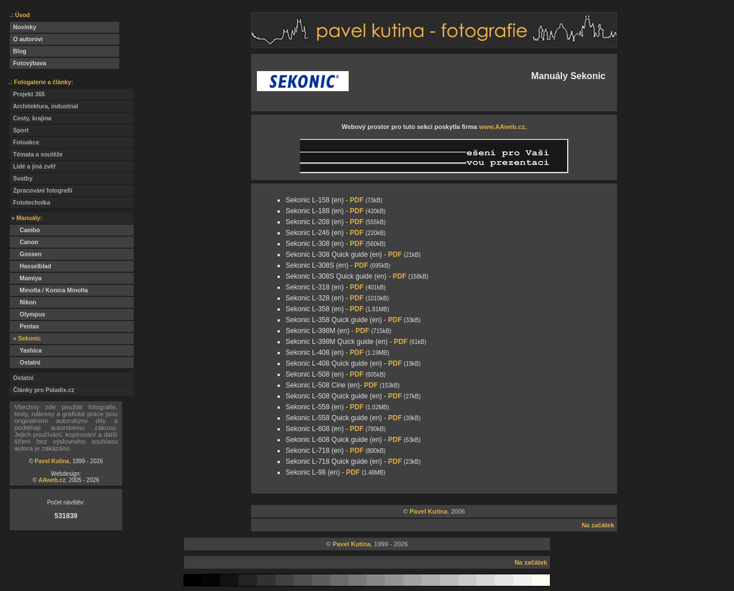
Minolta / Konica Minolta (49, 290)
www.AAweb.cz (502, 126)
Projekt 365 (27, 94)
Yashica (26, 350)
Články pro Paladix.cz (42, 390)
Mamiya (25, 278)
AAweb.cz (51, 480)
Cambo (25, 230)
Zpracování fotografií (41, 190)
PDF (357, 200)
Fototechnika (30, 202)
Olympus (27, 314)
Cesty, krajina (31, 118)
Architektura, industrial (44, 106)
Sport (19, 130)
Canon (24, 242)
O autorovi (26, 39)
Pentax (24, 326)
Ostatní (25, 362)
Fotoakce (24, 142)
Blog (18, 51)
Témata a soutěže (36, 154)
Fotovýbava (28, 63)
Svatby (21, 178)
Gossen (25, 254)
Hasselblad (30, 266)
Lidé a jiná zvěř (33, 166)
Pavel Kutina (52, 461)
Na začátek (597, 525)
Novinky (23, 27)
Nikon (23, 302)
